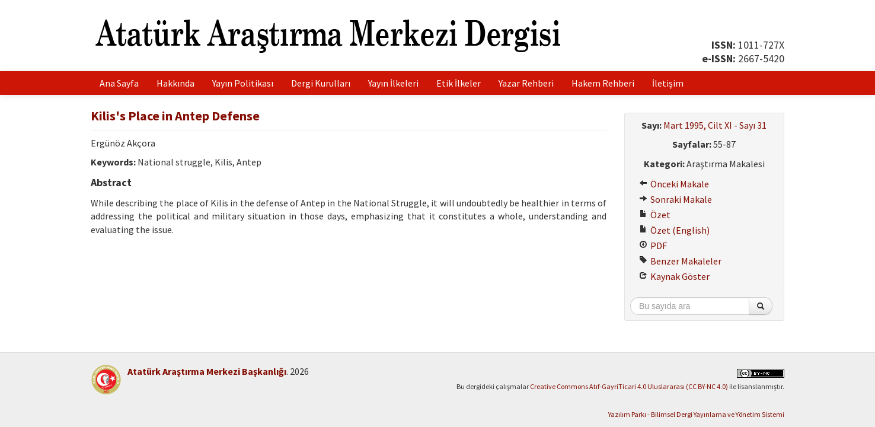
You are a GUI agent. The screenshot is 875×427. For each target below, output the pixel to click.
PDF (653, 245)
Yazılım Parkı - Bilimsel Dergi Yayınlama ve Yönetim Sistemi (696, 414)
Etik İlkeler (458, 83)
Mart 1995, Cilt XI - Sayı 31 (715, 125)
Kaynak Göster (674, 276)
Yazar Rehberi (526, 83)
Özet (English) (674, 230)
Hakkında (175, 83)
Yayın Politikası (242, 83)
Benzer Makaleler (680, 261)
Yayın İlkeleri (393, 83)
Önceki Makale (674, 184)
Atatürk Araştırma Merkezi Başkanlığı (206, 371)
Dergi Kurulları (320, 83)
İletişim (668, 83)
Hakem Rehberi (602, 83)
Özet (654, 215)
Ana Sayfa (119, 83)
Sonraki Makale (675, 199)
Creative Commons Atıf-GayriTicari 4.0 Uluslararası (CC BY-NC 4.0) (629, 386)
